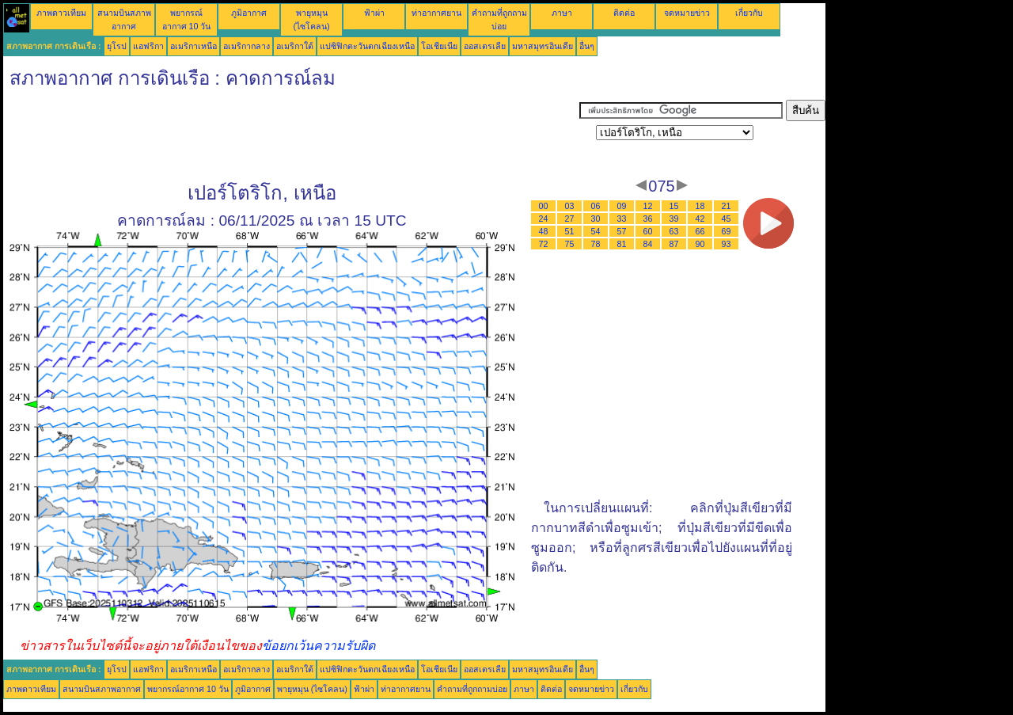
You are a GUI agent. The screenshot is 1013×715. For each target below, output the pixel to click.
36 (648, 218)
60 (648, 231)
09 (622, 206)
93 (726, 244)
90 (700, 244)
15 (674, 206)
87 (674, 244)
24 (543, 218)
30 (596, 218)
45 (726, 218)
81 (622, 244)
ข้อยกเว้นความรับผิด (318, 645)
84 (648, 244)
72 (543, 244)
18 (700, 206)
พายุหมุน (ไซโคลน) (312, 689)
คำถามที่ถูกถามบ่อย (472, 689)
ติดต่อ (624, 12)
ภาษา (562, 12)
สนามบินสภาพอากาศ (102, 689)
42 (700, 218)
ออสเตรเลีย (485, 46)
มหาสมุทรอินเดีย (542, 46)
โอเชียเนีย (439, 46)
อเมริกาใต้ (294, 46)
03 (570, 206)
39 (674, 218)
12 (648, 206)
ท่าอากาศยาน (436, 12)
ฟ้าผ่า (374, 12)
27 (570, 218)
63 (674, 231)
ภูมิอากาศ (249, 12)
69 (726, 231)
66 (700, 231)
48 (543, 231)
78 (596, 244)
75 (570, 244)
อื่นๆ (586, 46)
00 (543, 206)
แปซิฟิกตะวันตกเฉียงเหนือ (367, 46)
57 (622, 231)
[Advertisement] (291, 135)
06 (596, 206)
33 (622, 218)
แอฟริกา (148, 46)
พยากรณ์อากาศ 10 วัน (188, 689)
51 (570, 231)
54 (596, 231)
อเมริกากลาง (246, 46)
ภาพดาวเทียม (61, 12)
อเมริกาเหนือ (193, 46)
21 (726, 206)
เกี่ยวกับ (749, 12)
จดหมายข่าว (687, 12)
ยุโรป (117, 46)
